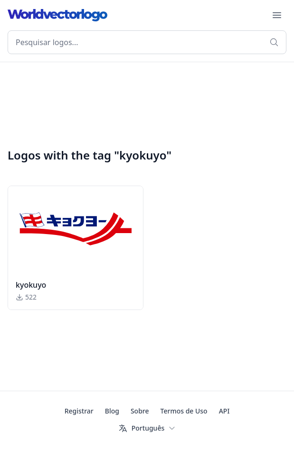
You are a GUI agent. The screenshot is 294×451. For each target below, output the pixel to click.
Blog (112, 410)
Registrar (79, 410)
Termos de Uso (184, 410)
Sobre (140, 410)
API (224, 410)
